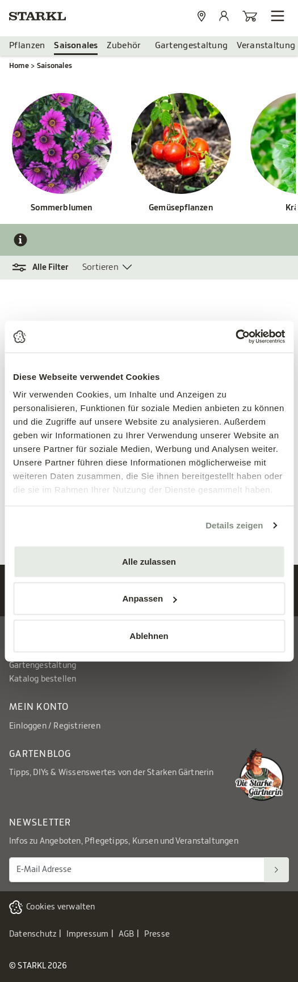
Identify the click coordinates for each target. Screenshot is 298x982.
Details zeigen (234, 525)
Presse (157, 934)
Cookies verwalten (60, 907)
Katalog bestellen (42, 679)
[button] (45, 267)
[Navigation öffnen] (277, 16)
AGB (127, 934)
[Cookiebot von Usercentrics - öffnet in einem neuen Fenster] (235, 336)
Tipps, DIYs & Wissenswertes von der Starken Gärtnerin (111, 772)
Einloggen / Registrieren (54, 726)
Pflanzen (27, 45)
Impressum (87, 934)
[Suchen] (276, 869)
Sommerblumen (62, 208)
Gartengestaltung (191, 45)
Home (19, 66)
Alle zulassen (149, 561)
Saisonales (76, 45)
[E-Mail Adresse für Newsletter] (137, 869)
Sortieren (100, 267)
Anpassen (149, 598)
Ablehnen (148, 635)
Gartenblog (40, 754)
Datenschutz (32, 934)
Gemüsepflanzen (181, 208)
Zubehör (124, 45)
